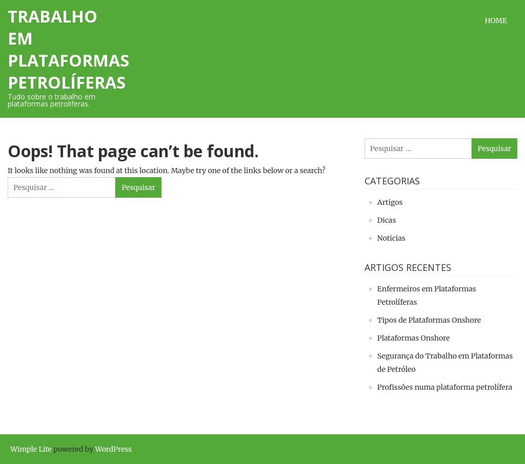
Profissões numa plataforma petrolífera (445, 387)
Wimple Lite (31, 449)
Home (495, 20)
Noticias (391, 238)
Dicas (386, 220)
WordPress (113, 449)
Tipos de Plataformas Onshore (429, 320)
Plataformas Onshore (413, 338)
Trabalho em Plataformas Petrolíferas (68, 49)
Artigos (390, 202)
